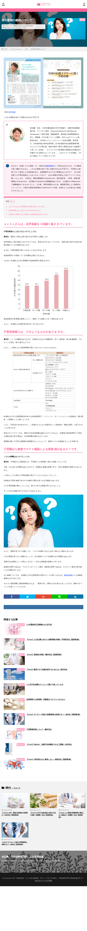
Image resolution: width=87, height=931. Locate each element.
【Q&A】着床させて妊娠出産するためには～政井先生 (46, 669)
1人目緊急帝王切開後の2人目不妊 (39, 624)
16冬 (5, 27)
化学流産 (12, 112)
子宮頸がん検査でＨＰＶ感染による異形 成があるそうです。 (27, 214)
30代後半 (21, 669)
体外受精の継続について (38, 49)
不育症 (20, 25)
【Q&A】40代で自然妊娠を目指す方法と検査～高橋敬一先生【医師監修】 (43, 814)
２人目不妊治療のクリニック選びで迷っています (44, 684)
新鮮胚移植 (68, 575)
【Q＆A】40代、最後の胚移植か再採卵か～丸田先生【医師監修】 (15, 814)
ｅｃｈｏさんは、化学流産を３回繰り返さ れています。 (26, 206)
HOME (5, 49)
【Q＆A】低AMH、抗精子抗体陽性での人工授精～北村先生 (49, 744)
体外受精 (25, 25)
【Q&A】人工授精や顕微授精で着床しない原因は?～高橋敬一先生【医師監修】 (71, 815)
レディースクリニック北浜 (18, 27)
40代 (16, 25)
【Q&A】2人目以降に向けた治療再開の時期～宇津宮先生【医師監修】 (53, 639)
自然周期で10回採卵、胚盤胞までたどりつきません (45, 699)
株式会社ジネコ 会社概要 (43, 880)
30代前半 (21, 639)
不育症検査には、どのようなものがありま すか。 (23, 210)
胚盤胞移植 (49, 166)
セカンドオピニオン (16, 49)
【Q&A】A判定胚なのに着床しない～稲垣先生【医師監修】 (49, 759)
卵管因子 (30, 25)
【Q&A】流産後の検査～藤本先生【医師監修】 (44, 654)
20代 (22, 654)
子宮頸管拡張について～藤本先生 (39, 729)
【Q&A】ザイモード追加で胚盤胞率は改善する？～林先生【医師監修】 (53, 714)
